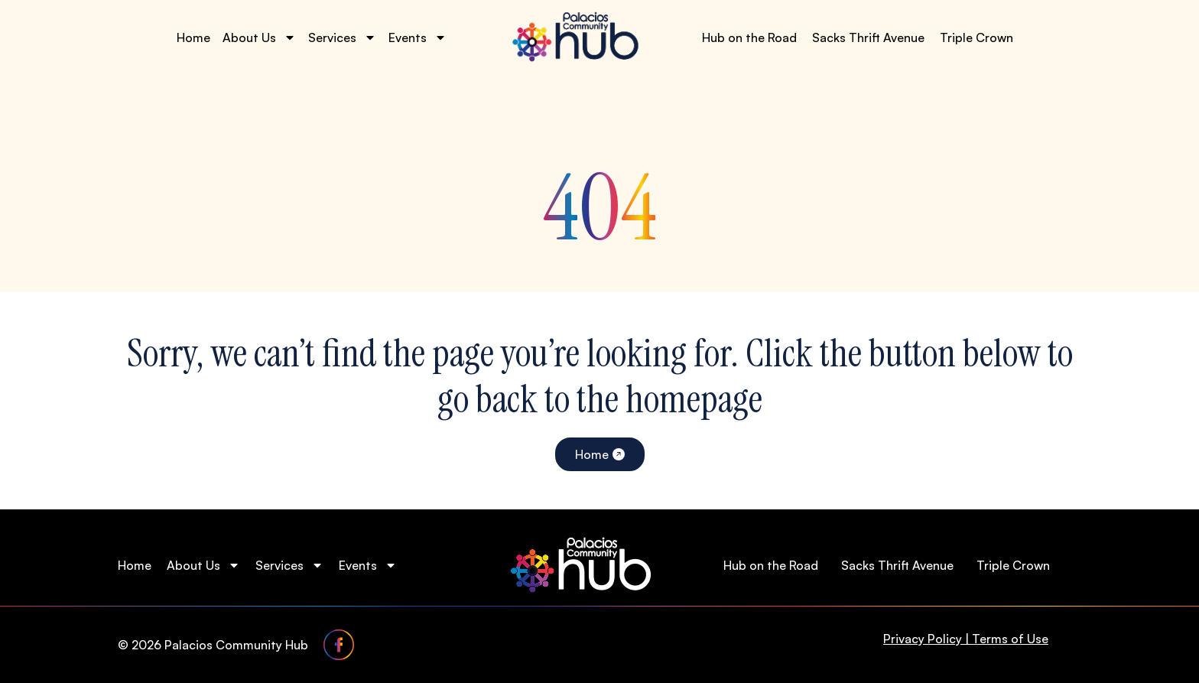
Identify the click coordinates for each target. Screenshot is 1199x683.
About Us (259, 37)
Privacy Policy (922, 638)
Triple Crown (976, 37)
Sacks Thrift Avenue (868, 37)
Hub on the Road (749, 37)
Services (342, 37)
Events (417, 37)
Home (193, 37)
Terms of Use (1010, 638)
